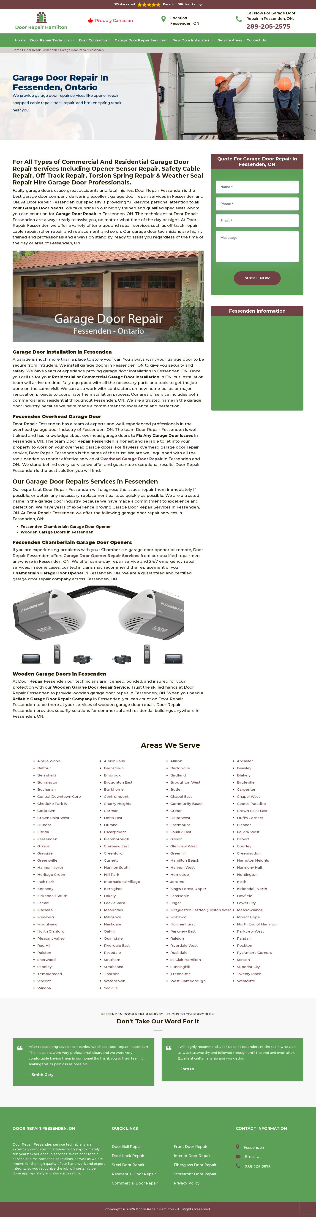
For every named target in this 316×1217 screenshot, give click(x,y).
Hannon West (183, 867)
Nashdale (113, 924)
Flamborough (116, 839)
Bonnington (48, 782)
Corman (111, 811)
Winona (44, 988)
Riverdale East (117, 945)
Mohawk (178, 917)
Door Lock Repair (128, 1156)
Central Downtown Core (59, 796)
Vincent (44, 981)
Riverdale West (184, 945)
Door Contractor (93, 40)
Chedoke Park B (52, 803)
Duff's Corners (250, 818)
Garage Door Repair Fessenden (81, 50)
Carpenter (246, 789)
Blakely (244, 775)
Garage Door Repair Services (140, 40)
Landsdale (180, 896)
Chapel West (249, 796)
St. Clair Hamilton (186, 959)
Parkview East (183, 931)
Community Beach (187, 803)
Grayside (45, 853)
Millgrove (112, 917)
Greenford (113, 853)
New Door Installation (191, 40)
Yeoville (111, 988)
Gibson (176, 839)
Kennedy (45, 889)
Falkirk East (181, 832)
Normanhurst (182, 924)
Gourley (244, 846)
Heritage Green (51, 874)
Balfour (44, 768)
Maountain (114, 910)
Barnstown (114, 768)
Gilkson (44, 846)
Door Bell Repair (127, 1146)
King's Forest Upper (188, 889)
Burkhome (114, 789)
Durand (110, 825)
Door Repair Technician (51, 40)
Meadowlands (250, 910)
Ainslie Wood (49, 761)
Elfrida (43, 832)
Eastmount (180, 825)
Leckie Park (115, 903)
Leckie (43, 903)
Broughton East (118, 782)
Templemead (50, 974)
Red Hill (44, 945)
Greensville (47, 860)
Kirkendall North (252, 889)
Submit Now (257, 278)
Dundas (44, 825)
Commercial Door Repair (135, 1183)
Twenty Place (249, 974)
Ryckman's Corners (255, 952)
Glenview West (184, 846)
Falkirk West (248, 832)
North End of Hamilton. (258, 924)
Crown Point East (253, 811)
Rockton (245, 945)
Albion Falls (114, 761)
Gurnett (111, 860)
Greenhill (178, 853)
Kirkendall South (52, 896)
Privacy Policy (186, 1183)
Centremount (116, 796)
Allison (176, 761)
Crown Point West (54, 818)
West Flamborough (188, 981)
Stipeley (44, 967)
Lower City (247, 903)
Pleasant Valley (51, 938)
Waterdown (115, 981)
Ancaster (245, 761)
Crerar (176, 811)
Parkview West (251, 931)
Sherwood (46, 959)
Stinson (244, 959)
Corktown (46, 811)
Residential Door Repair (134, 1174)
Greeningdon (249, 853)
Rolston (44, 952)
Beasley (244, 768)
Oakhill (110, 931)
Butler (176, 789)
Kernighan (113, 889)
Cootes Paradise (252, 803)
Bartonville (180, 768)
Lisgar (176, 903)
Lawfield (245, 896)
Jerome (177, 881)
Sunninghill (180, 967)
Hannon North (50, 867)
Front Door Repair (190, 1146)
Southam (112, 959)
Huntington (247, 874)
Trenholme (180, 974)
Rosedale (113, 952)
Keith (242, 881)
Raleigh (177, 938)
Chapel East (181, 796)
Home (20, 40)
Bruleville (245, 782)
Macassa (45, 910)
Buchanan (46, 789)
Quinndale (113, 938)
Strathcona (114, 967)
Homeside (180, 874)
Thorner (111, 974)
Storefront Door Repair (195, 1174)
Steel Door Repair (128, 1165)
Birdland (178, 775)
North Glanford (51, 931)
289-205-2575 (268, 26)
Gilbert (243, 839)
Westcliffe (246, 981)
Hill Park (111, 874)
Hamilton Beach (185, 860)
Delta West (180, 818)
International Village (122, 881)
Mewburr (45, 917)
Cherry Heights (118, 803)
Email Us (253, 1157)
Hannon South (117, 867)
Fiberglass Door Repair (195, 1165)
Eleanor (244, 825)
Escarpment (115, 832)
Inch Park (46, 881)
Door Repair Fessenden (40, 50)
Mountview (47, 924)
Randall (244, 938)
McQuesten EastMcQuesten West (202, 910)
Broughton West (185, 782)
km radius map (257, 364)
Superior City (249, 967)
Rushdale (179, 952)
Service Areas (230, 40)
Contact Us (256, 40)
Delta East (113, 818)
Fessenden (47, 839)
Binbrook (112, 775)
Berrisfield (46, 775)
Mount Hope (249, 917)
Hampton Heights (254, 860)
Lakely (110, 896)
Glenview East (117, 846)
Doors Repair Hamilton (155, 1209)
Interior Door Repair (192, 1156)
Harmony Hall (249, 867)
